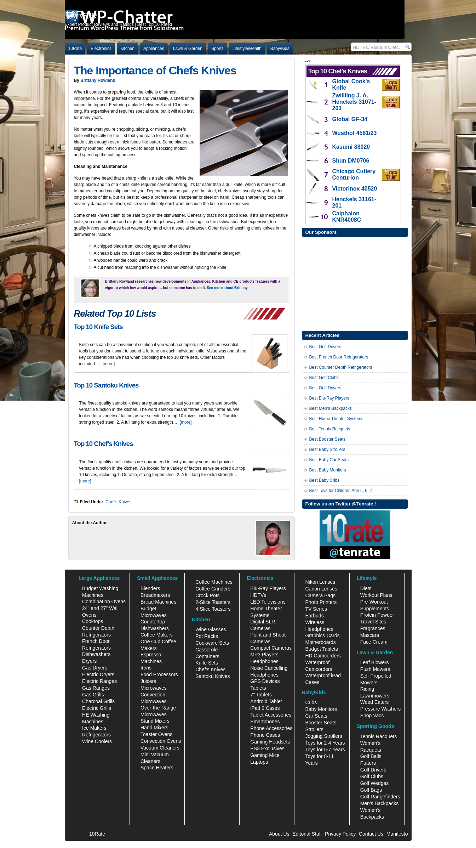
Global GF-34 (350, 119)
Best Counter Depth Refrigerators (340, 367)
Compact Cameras (271, 648)
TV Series (316, 609)
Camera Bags (320, 595)
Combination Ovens (104, 601)
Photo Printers (321, 602)
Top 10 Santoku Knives (106, 385)
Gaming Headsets (270, 742)
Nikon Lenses (320, 582)
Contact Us (371, 834)
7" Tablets (261, 694)
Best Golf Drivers (325, 346)
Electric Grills (96, 708)
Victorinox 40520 (354, 189)
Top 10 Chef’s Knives (103, 443)
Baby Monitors (321, 709)
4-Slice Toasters (212, 609)
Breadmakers (155, 595)
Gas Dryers (94, 668)
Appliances (153, 48)
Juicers (148, 681)
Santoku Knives (212, 676)
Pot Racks (206, 636)
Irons (145, 668)
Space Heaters (156, 767)
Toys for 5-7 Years (325, 749)
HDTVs (258, 595)
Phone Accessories (271, 728)
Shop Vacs (372, 715)
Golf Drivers (373, 770)
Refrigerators (96, 734)
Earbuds (314, 615)
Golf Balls (371, 756)
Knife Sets (206, 663)
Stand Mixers (155, 721)
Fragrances (372, 628)
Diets (366, 588)
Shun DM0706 (350, 161)
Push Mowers (375, 669)
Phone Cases (265, 735)
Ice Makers (94, 728)
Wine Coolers (97, 741)
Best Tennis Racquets (329, 428)
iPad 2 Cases (265, 708)
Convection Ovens (160, 741)
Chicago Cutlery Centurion (354, 174)
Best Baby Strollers (327, 449)
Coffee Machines (214, 582)
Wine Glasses (210, 629)
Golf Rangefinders (380, 796)
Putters (368, 763)
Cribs (311, 702)
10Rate (75, 48)
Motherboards (320, 642)
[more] (109, 363)
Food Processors (159, 674)
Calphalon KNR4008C (346, 216)
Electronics (101, 48)
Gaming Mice (264, 755)
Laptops (259, 762)
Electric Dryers (98, 674)
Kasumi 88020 (351, 147)
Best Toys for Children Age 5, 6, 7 (340, 490)
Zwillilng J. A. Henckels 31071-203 (354, 101)
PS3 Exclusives (267, 748)
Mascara (369, 635)
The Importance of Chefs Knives (155, 70)
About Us (279, 834)
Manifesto (397, 834)
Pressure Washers (380, 709)
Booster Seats (320, 722)
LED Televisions (267, 602)
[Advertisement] (355, 283)
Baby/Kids (279, 48)
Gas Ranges (96, 688)
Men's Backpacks (379, 803)
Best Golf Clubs (324, 377)
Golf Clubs (371, 776)
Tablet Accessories (270, 715)
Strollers (314, 729)
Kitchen (127, 48)
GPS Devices (265, 681)
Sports (217, 48)
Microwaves (153, 688)
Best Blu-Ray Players (329, 398)
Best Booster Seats (327, 439)
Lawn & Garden (187, 48)
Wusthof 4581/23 (354, 133)
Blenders (150, 588)
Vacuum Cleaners (159, 748)
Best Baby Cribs (324, 480)
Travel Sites (373, 621)
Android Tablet (266, 701)
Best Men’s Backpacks (330, 408)
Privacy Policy (340, 834)
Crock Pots (207, 595)
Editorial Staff (307, 834)
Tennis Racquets (378, 736)
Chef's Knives (118, 501)
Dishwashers (96, 654)
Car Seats (316, 716)
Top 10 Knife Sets (98, 326)
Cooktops (92, 621)
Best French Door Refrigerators (338, 357)
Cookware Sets (212, 643)
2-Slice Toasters (212, 602)
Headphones (264, 661)
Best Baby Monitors (327, 470)
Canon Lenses (321, 589)
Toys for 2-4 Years (325, 743)
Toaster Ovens (156, 734)
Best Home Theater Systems (336, 418)
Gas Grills (93, 694)
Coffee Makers (156, 635)
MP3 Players (264, 654)
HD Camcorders (322, 655)
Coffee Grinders (212, 589)
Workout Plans (376, 595)
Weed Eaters (374, 702)
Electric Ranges (99, 681)
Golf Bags (371, 790)
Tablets (258, 688)
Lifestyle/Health (247, 48)
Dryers (89, 661)
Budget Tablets (321, 649)
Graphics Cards (322, 635)
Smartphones (265, 721)
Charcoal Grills (98, 701)
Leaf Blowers (374, 662)
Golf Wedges (374, 783)
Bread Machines (158, 602)
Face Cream (374, 642)
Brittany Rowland (97, 80)
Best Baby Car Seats (329, 459)
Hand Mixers (154, 727)
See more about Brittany (227, 288)
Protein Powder (377, 615)
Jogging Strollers (323, 736)
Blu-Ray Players (268, 588)
